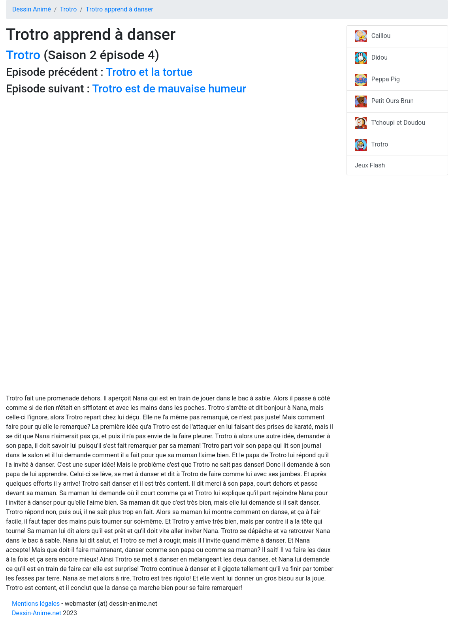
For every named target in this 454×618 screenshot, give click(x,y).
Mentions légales (36, 603)
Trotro (68, 9)
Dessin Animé (31, 9)
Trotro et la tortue (149, 72)
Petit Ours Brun (384, 101)
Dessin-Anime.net (36, 613)
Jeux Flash (370, 165)
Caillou (373, 36)
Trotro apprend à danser (119, 9)
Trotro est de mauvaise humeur (169, 88)
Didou (371, 58)
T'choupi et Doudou (390, 123)
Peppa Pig (377, 80)
